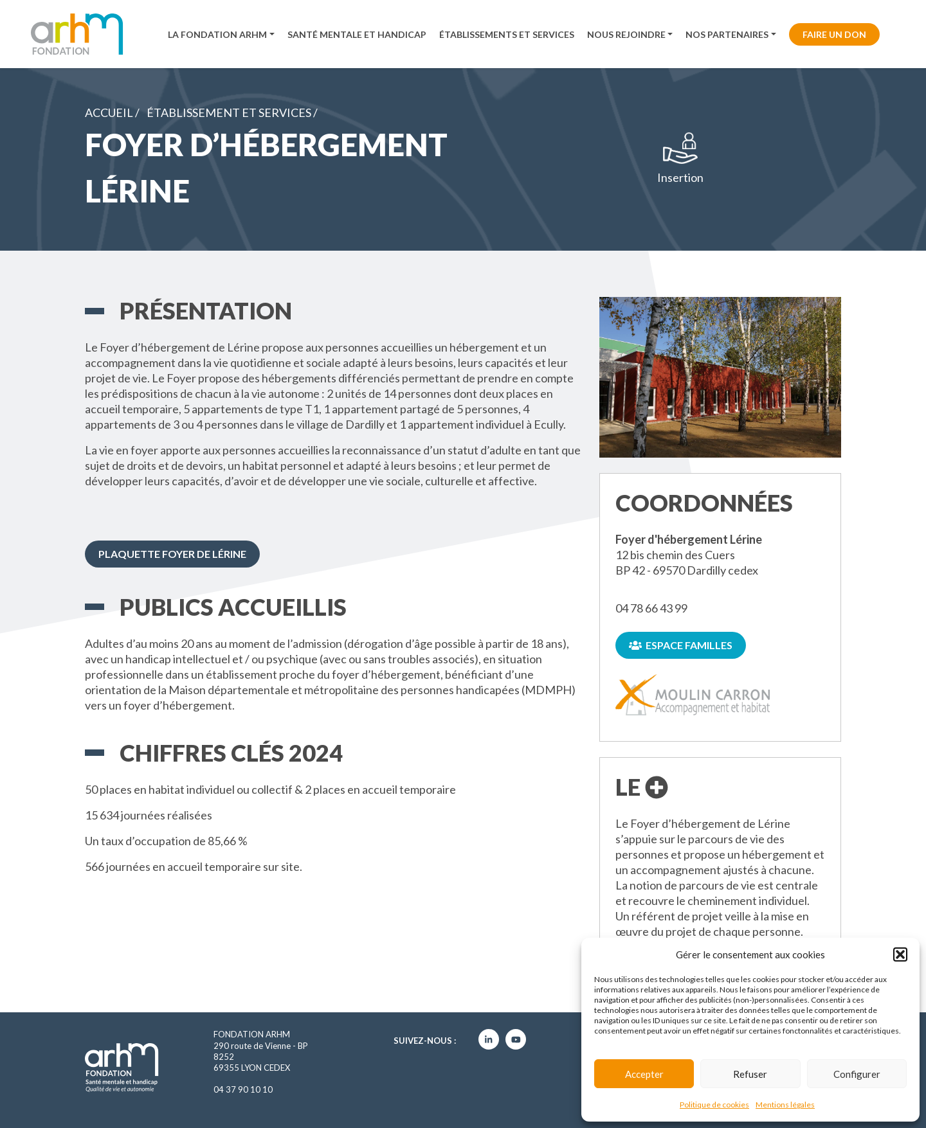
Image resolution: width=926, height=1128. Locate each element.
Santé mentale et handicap (356, 34)
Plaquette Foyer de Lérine (172, 554)
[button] (900, 954)
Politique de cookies (714, 1104)
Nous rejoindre (626, 34)
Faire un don (834, 34)
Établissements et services (506, 34)
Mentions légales (785, 1104)
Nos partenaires (726, 34)
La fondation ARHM (217, 34)
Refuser (750, 1074)
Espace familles (680, 645)
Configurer (856, 1074)
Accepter (644, 1074)
